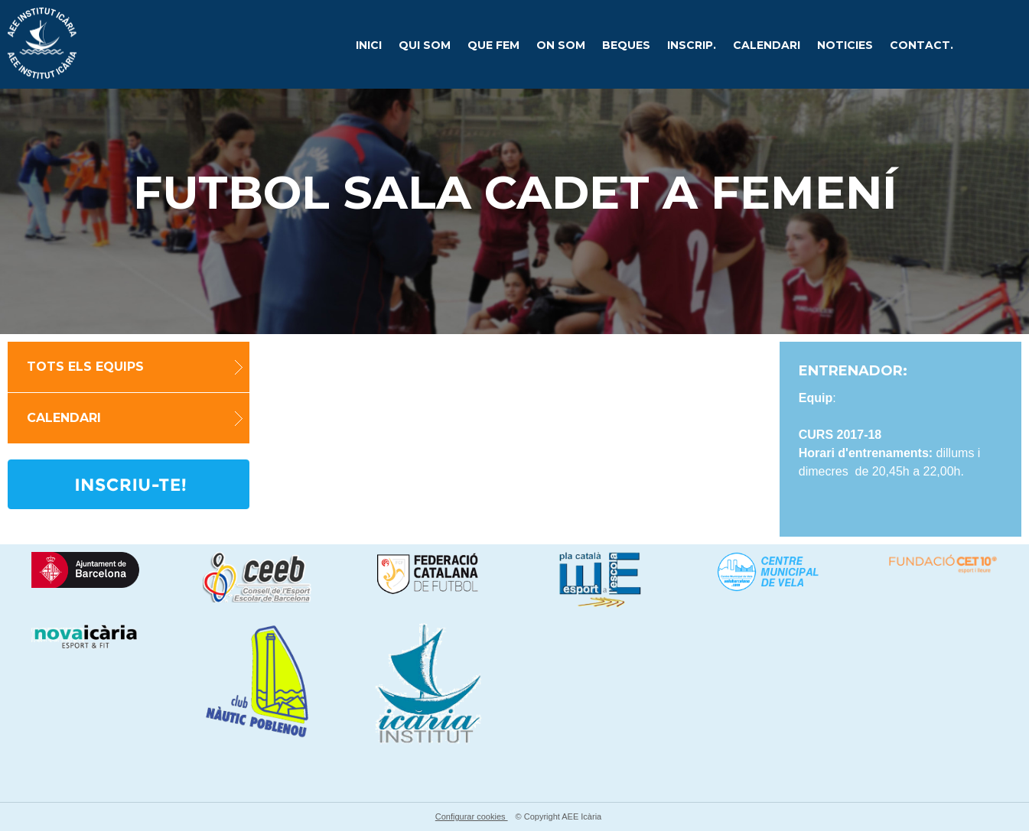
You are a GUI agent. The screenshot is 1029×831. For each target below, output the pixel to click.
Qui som (425, 45)
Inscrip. (691, 45)
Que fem (493, 45)
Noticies (845, 45)
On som (560, 45)
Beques (626, 45)
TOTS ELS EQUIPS (85, 367)
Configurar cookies (471, 816)
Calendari (64, 418)
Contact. (921, 45)
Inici (369, 45)
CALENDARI (766, 45)
